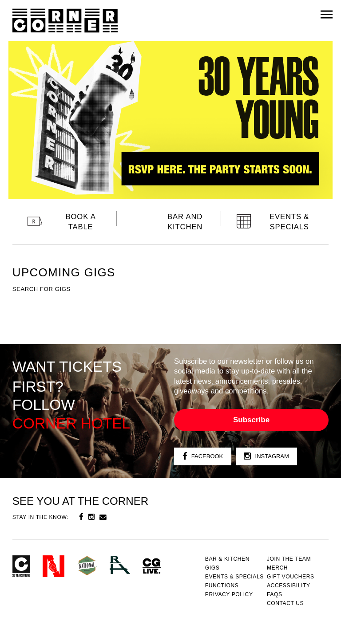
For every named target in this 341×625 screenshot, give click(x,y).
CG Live (152, 566)
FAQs (274, 594)
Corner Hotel (65, 20)
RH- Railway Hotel (120, 565)
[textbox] (49, 289)
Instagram (266, 456)
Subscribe (251, 420)
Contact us (285, 603)
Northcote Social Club (53, 566)
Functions (222, 585)
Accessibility (288, 585)
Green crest (87, 565)
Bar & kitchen (227, 559)
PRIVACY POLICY (229, 594)
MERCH (277, 568)
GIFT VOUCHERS (290, 577)
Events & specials (234, 577)
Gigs (212, 568)
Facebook (202, 456)
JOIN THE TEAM (289, 559)
